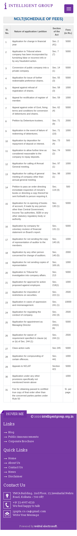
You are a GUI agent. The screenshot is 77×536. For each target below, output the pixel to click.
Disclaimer (15, 476)
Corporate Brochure (21, 441)
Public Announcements (23, 436)
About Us (14, 463)
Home (12, 458)
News (12, 472)
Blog (11, 432)
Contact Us (15, 467)
